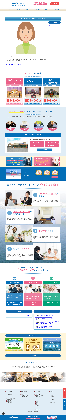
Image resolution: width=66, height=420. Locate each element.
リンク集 (52, 399)
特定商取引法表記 (35, 411)
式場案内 (18, 9)
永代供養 (37, 401)
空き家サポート (38, 409)
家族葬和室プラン (25, 396)
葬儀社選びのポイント (11, 400)
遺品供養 (37, 405)
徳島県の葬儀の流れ (10, 402)
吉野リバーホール (24, 391)
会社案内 (57, 9)
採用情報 (52, 396)
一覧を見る (28, 315)
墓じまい (37, 403)
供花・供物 (38, 9)
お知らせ (52, 395)
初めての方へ (8, 9)
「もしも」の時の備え (11, 398)
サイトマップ (53, 397)
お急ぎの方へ (9, 394)
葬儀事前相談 (9, 399)
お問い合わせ (52, 402)
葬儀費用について (10, 401)
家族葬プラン (28, 9)
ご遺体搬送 (38, 396)
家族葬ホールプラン (25, 395)
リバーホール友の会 (39, 395)
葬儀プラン (23, 394)
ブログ (49, 25)
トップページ (9, 391)
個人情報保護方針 (30, 411)
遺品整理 (37, 404)
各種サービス (47, 9)
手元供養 (37, 402)
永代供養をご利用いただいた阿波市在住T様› (14, 64)
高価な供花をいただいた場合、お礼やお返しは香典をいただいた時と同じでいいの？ (44, 323)
